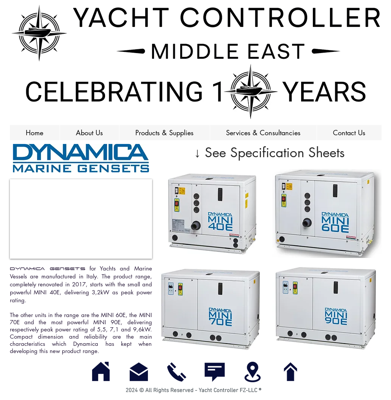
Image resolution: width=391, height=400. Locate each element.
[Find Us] (253, 372)
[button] (164, 132)
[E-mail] (139, 372)
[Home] (101, 372)
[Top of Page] (290, 372)
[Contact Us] (215, 372)
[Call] (177, 372)
